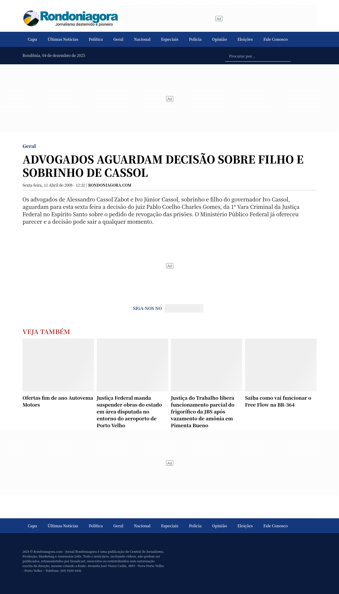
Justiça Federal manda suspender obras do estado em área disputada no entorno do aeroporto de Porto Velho (129, 411)
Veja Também (46, 331)
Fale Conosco (276, 39)
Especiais (169, 39)
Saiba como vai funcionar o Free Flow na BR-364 (278, 401)
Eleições (245, 39)
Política (96, 39)
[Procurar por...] (258, 56)
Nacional (142, 39)
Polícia (195, 39)
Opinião (219, 39)
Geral (118, 39)
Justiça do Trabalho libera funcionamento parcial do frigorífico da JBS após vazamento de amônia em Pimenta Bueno (202, 411)
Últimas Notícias (63, 39)
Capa (32, 39)
